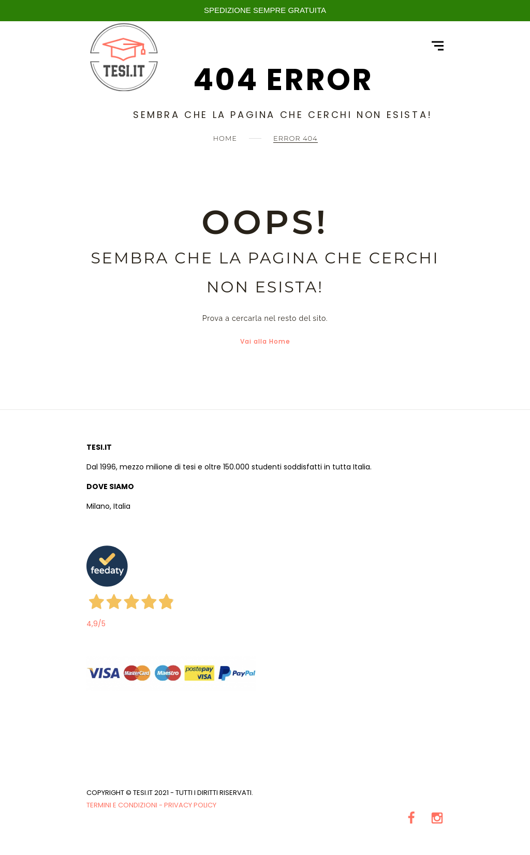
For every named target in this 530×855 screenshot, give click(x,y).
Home (225, 138)
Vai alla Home (265, 341)
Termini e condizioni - (125, 805)
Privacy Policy (190, 805)
